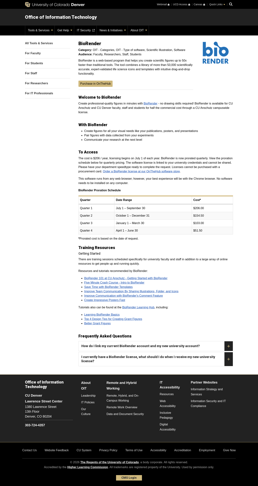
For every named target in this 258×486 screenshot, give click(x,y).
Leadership (88, 395)
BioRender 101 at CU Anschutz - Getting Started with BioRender (125, 278)
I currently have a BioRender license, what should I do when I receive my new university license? (157, 359)
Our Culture (86, 412)
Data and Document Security (125, 414)
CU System (84, 450)
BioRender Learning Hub (138, 307)
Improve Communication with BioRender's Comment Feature (123, 295)
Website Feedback (57, 450)
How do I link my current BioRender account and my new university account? (157, 346)
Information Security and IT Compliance (208, 404)
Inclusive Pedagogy (166, 415)
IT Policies (88, 402)
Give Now (229, 450)
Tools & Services (40, 30)
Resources (167, 394)
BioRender (150, 103)
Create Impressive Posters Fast (104, 300)
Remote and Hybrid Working (122, 385)
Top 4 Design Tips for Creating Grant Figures (113, 319)
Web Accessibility (168, 404)
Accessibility (158, 450)
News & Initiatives (112, 30)
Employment (207, 450)
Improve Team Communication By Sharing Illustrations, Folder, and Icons (131, 291)
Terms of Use (134, 450)
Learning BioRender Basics (102, 314)
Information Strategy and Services (207, 392)
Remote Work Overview (122, 407)
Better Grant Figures (97, 323)
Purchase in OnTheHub (95, 83)
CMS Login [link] (128, 477)
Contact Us (29, 450)
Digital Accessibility (168, 427)
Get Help (64, 30)
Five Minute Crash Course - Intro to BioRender (114, 282)
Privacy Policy (108, 450)
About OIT (138, 30)
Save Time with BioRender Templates (108, 287)
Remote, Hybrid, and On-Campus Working (123, 398)
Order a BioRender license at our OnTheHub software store (141, 171)
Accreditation (182, 450)
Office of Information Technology (61, 17)
